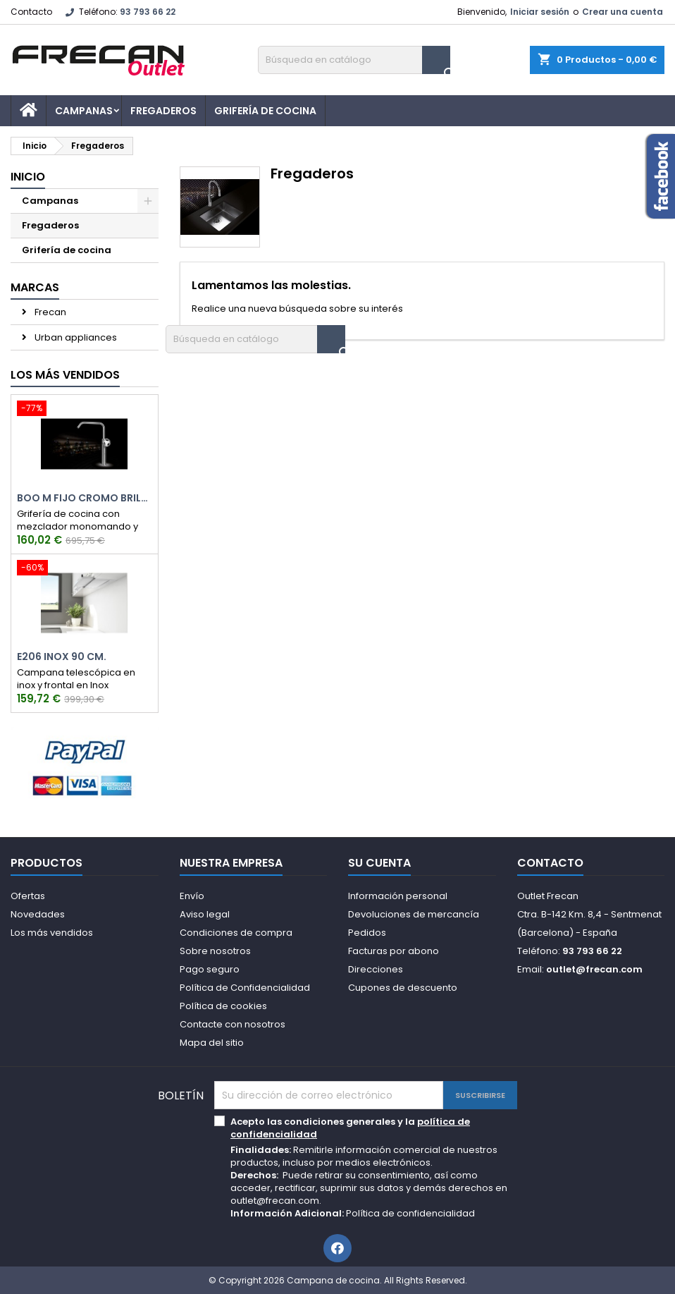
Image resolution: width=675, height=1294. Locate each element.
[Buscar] (354, 60)
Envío (192, 896)
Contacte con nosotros (232, 1024)
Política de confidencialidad (410, 1213)
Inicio (28, 177)
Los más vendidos (65, 375)
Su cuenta (379, 863)
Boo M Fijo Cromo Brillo (84, 498)
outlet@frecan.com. (275, 1200)
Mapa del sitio (212, 1042)
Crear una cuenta (622, 12)
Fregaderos (163, 111)
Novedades (38, 914)
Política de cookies (223, 1006)
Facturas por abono (393, 951)
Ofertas (28, 896)
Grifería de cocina (265, 111)
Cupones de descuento (402, 987)
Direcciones (375, 969)
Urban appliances (74, 337)
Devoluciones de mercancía (413, 914)
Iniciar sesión (539, 12)
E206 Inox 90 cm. (61, 657)
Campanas (84, 111)
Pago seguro (210, 969)
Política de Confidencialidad (245, 987)
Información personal (397, 896)
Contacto (31, 12)
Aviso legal (205, 914)
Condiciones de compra (236, 932)
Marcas (35, 287)
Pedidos (367, 932)
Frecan (49, 312)
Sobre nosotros (215, 951)
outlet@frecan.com (594, 969)
